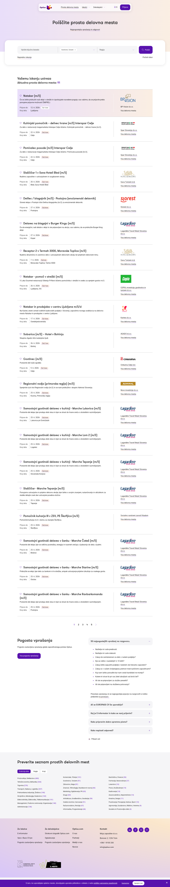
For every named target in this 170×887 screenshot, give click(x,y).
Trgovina (20, 785)
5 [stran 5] (91, 624)
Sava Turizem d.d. (128, 182)
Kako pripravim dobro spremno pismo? (109, 722)
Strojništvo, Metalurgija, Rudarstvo (29, 796)
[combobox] (77, 49)
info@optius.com (107, 847)
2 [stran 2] (78, 624)
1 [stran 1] (74, 624)
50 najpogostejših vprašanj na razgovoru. (110, 641)
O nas (74, 833)
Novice (75, 847)
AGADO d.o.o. (126, 334)
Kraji (43, 771)
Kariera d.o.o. (126, 318)
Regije (35, 771)
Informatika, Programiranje (72, 809)
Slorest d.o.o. (126, 207)
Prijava (125, 7)
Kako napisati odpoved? (102, 730)
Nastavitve (125, 883)
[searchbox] (117, 50)
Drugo (65, 795)
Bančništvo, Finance (116, 777)
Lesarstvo (112, 784)
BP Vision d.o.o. (127, 107)
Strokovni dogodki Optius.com (57, 833)
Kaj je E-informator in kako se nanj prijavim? (111, 713)
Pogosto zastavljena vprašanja (29, 842)
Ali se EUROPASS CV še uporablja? (107, 704)
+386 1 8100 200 (107, 843)
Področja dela (24, 771)
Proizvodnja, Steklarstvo (26, 778)
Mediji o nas (77, 842)
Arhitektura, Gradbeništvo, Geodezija (76, 798)
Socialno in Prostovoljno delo (119, 809)
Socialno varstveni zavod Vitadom (134, 515)
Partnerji (75, 838)
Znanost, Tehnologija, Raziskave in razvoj (77, 788)
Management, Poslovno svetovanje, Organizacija (34, 803)
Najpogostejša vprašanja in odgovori (85, 30)
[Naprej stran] (96, 624)
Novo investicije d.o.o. (129, 390)
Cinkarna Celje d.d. (128, 365)
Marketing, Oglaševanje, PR (72, 791)
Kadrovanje (113, 791)
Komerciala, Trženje (70, 777)
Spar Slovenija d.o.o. (129, 130)
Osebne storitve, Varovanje (72, 802)
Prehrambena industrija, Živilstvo (29, 792)
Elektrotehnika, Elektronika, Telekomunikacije (33, 800)
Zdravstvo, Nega (69, 784)
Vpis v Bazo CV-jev (24, 838)
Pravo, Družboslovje (116, 788)
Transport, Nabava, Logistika (27, 789)
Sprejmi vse (138, 883)
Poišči (146, 50)
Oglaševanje (50, 838)
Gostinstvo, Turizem (70, 781)
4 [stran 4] (87, 624)
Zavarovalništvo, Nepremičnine (120, 795)
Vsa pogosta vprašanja (29, 656)
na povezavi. (104, 697)
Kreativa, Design (114, 798)
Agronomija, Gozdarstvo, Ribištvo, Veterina (124, 805)
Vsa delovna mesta (128, 111)
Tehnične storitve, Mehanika (27, 782)
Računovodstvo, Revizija (71, 805)
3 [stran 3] (82, 624)
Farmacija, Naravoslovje (117, 781)
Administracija (22, 807)
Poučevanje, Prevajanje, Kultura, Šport (122, 802)
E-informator (22, 833)
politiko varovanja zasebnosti (105, 883)
